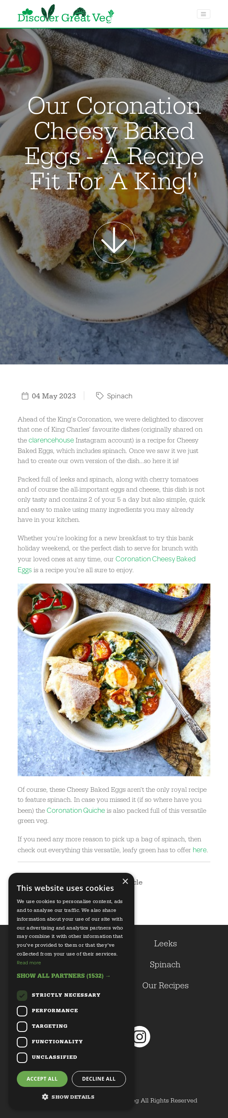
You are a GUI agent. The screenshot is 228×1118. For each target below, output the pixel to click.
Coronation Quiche (76, 810)
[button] (71, 976)
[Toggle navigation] (203, 13)
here (200, 849)
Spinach (114, 395)
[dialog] (71, 991)
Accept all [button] (42, 1078)
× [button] (125, 882)
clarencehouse (51, 440)
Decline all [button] (99, 1078)
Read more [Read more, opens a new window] (29, 962)
